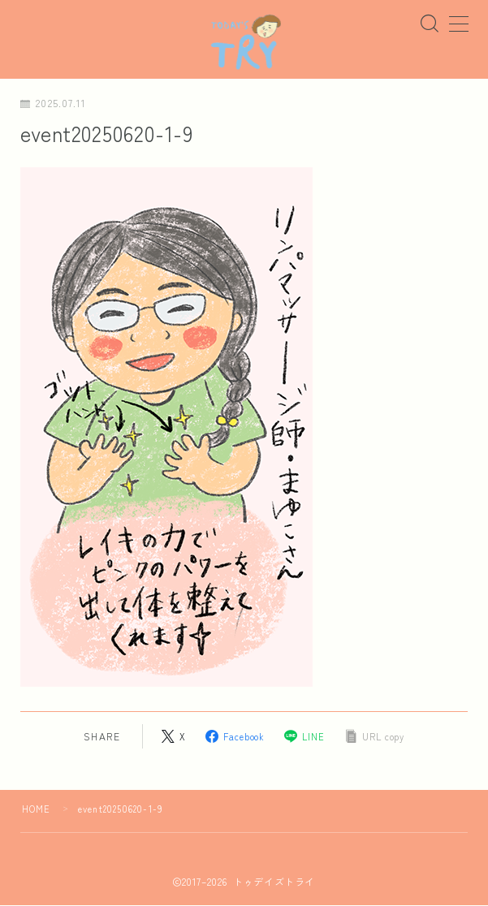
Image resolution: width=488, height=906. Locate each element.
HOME (36, 809)
